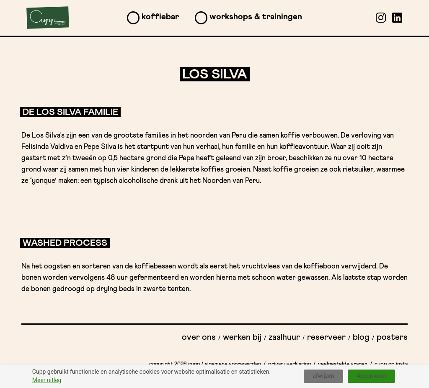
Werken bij (242, 337)
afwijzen (323, 375)
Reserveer (326, 337)
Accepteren (371, 375)
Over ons (199, 337)
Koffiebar (160, 17)
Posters (392, 337)
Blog (361, 337)
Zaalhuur (284, 337)
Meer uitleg (47, 380)
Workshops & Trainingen (255, 17)
